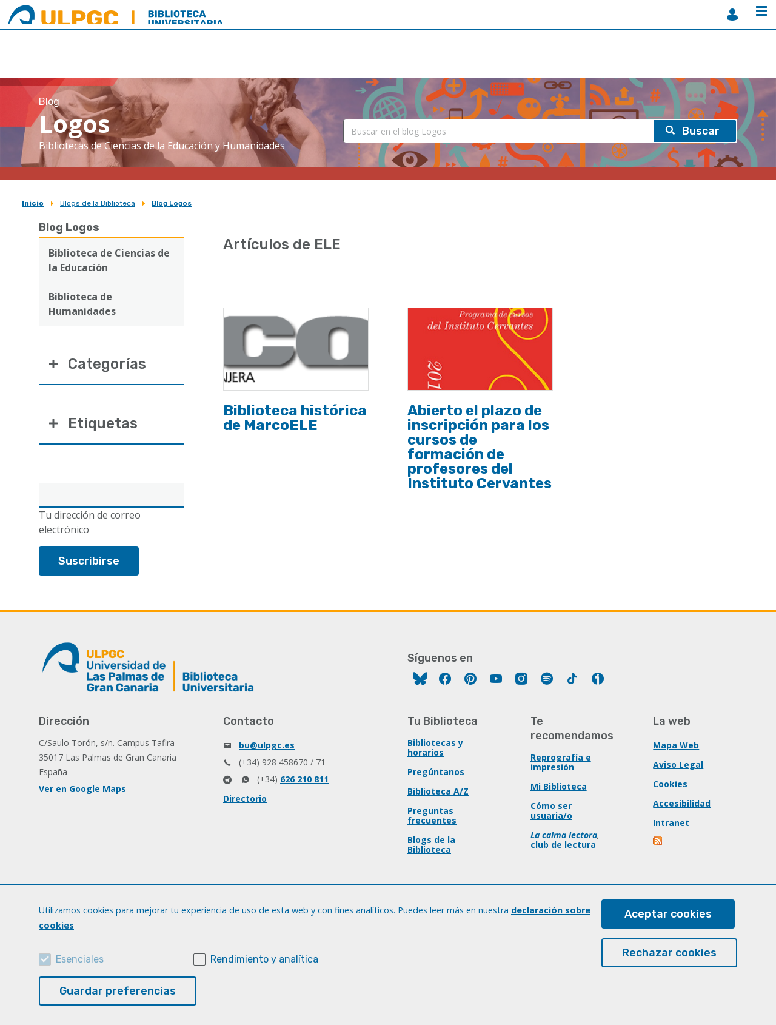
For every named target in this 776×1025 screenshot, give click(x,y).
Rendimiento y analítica (264, 959)
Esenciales (80, 959)
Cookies (670, 784)
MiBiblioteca (732, 14)
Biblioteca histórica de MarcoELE (295, 417)
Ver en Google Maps (82, 789)
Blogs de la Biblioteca (97, 203)
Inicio (33, 203)
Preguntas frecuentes (432, 815)
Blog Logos (172, 203)
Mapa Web (676, 745)
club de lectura (563, 844)
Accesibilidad (682, 803)
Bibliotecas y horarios (435, 747)
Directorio (245, 798)
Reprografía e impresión (560, 762)
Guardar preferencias (117, 991)
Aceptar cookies (668, 914)
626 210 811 (304, 779)
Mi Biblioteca (558, 786)
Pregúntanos (435, 772)
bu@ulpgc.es (267, 745)
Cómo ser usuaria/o (551, 810)
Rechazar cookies (669, 952)
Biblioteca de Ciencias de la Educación (109, 260)
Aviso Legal (678, 764)
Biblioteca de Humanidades (82, 304)
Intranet (671, 822)
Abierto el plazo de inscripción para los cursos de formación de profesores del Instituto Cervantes (479, 447)
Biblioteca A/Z (438, 791)
